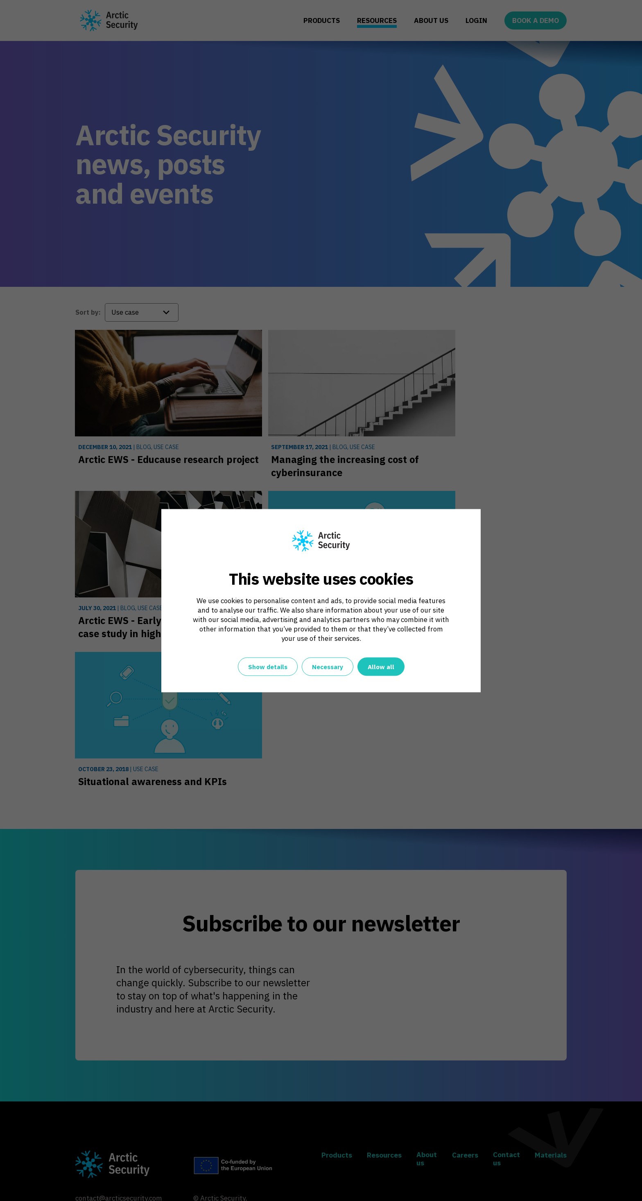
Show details (267, 667)
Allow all (381, 667)
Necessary (327, 667)
